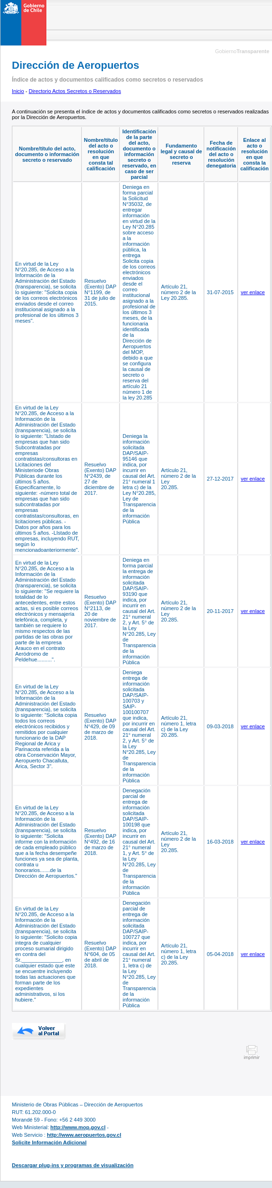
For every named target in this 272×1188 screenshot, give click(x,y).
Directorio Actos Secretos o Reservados (74, 91)
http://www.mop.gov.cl (77, 1127)
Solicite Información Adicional (49, 1142)
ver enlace (253, 292)
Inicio (18, 91)
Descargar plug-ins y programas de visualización (72, 1165)
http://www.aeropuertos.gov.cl (84, 1135)
